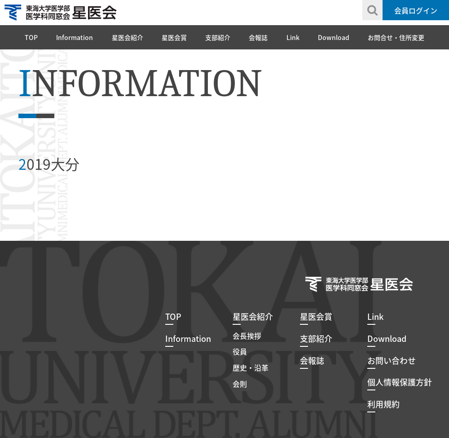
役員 (240, 351)
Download (333, 37)
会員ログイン (415, 10)
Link (292, 37)
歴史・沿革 (251, 367)
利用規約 (383, 404)
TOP (31, 37)
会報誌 (258, 37)
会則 (240, 383)
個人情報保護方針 (399, 382)
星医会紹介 (127, 37)
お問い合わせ (391, 360)
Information (74, 37)
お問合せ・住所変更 (396, 37)
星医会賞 (174, 37)
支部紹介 (217, 37)
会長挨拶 (247, 335)
